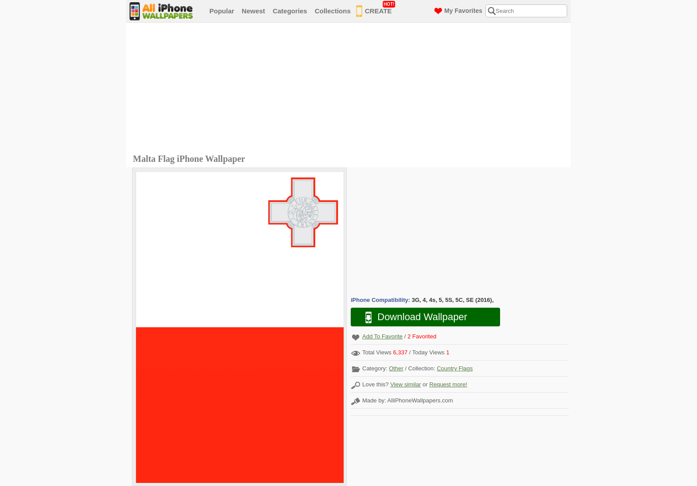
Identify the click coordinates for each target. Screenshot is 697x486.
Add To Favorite (382, 336)
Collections (333, 11)
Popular (221, 11)
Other (396, 368)
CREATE (376, 9)
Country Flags (455, 368)
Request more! (448, 384)
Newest (253, 11)
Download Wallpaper (411, 317)
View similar (405, 384)
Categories (289, 11)
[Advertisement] (351, 89)
